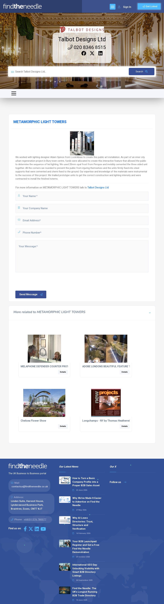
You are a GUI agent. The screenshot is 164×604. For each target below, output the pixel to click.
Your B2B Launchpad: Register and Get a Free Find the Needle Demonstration (85, 547)
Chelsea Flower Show (33, 420)
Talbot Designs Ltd (82, 39)
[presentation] (39, 281)
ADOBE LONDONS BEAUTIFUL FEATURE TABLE (109, 366)
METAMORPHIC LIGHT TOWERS (61, 187)
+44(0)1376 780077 (35, 519)
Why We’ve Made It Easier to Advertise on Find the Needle (86, 502)
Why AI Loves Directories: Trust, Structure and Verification (82, 523)
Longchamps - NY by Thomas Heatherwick (107, 420)
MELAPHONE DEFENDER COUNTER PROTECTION (49, 366)
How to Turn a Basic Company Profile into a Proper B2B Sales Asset (86, 482)
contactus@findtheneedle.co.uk (30, 486)
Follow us (118, 482)
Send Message (31, 294)
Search (142, 71)
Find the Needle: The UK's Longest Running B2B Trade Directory (84, 592)
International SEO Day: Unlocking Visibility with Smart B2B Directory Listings (85, 570)
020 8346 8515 (87, 47)
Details (63, 372)
